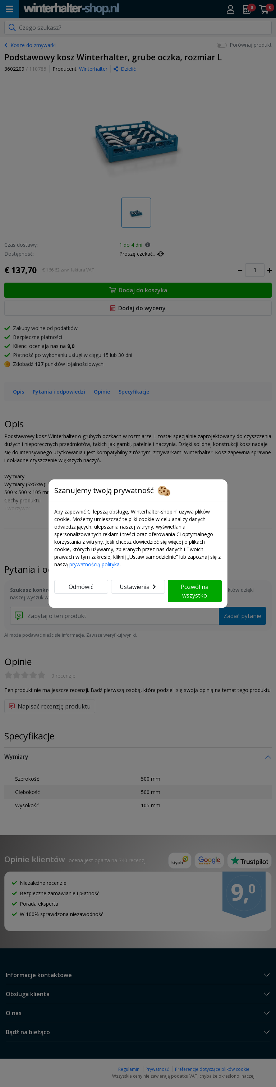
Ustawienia (138, 587)
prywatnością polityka (94, 564)
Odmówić (81, 587)
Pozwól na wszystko (194, 591)
